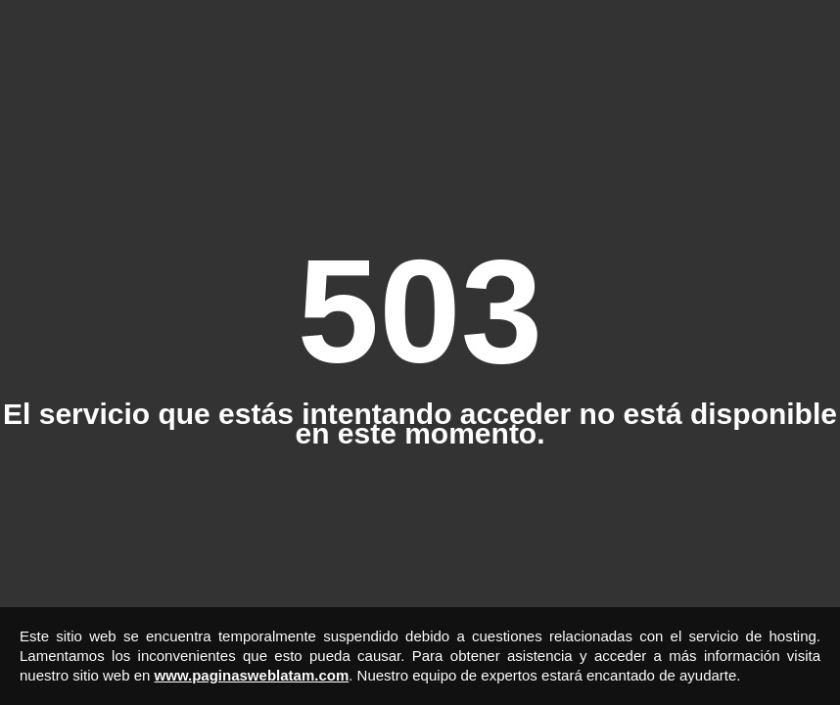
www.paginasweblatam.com (252, 675)
